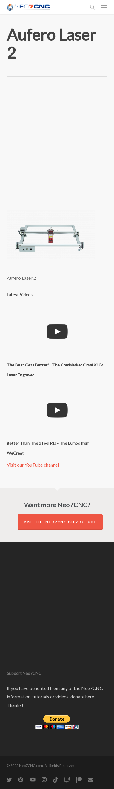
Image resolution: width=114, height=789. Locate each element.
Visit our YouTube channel (33, 465)
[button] (104, 7)
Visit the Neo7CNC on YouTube (60, 522)
